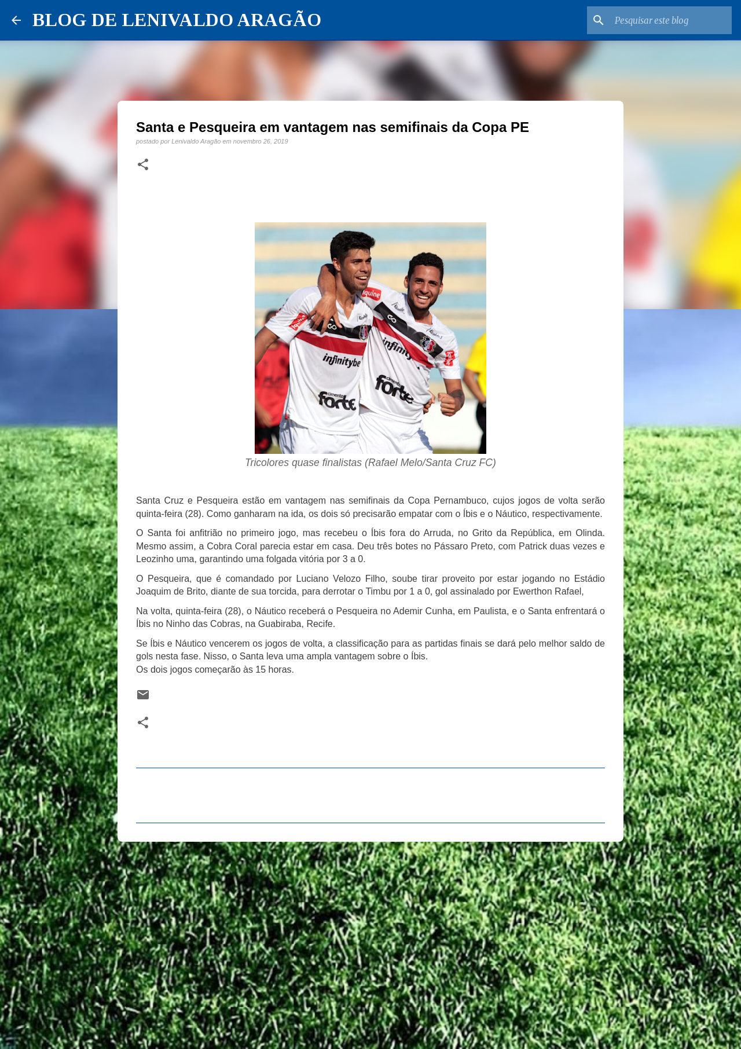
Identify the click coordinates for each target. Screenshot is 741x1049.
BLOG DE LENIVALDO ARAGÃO (176, 19)
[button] (143, 165)
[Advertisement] (370, 940)
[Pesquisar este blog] (671, 20)
